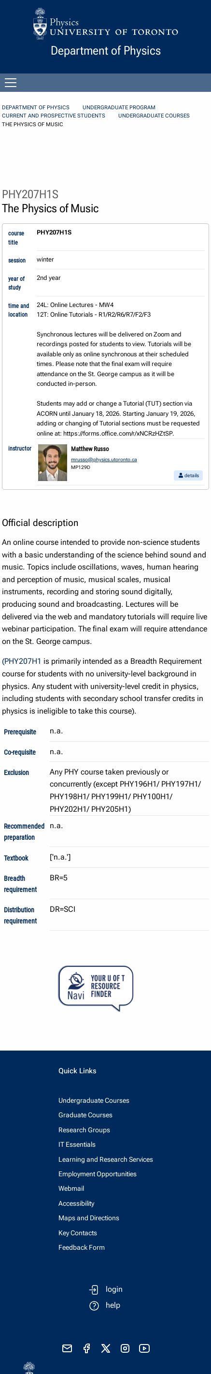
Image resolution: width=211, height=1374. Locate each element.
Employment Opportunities (97, 1174)
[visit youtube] (144, 1348)
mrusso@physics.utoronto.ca (104, 459)
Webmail (71, 1188)
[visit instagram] (125, 1348)
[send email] (67, 1348)
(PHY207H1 (22, 661)
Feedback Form (81, 1247)
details (188, 475)
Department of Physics (36, 107)
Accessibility (76, 1203)
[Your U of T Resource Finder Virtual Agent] (105, 989)
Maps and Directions (88, 1218)
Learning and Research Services (105, 1159)
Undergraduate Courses (154, 116)
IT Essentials (77, 1144)
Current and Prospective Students (53, 116)
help (113, 1305)
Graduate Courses (85, 1115)
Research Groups (84, 1130)
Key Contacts (77, 1233)
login (114, 1289)
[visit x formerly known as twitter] (106, 1348)
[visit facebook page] (86, 1348)
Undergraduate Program (119, 107)
